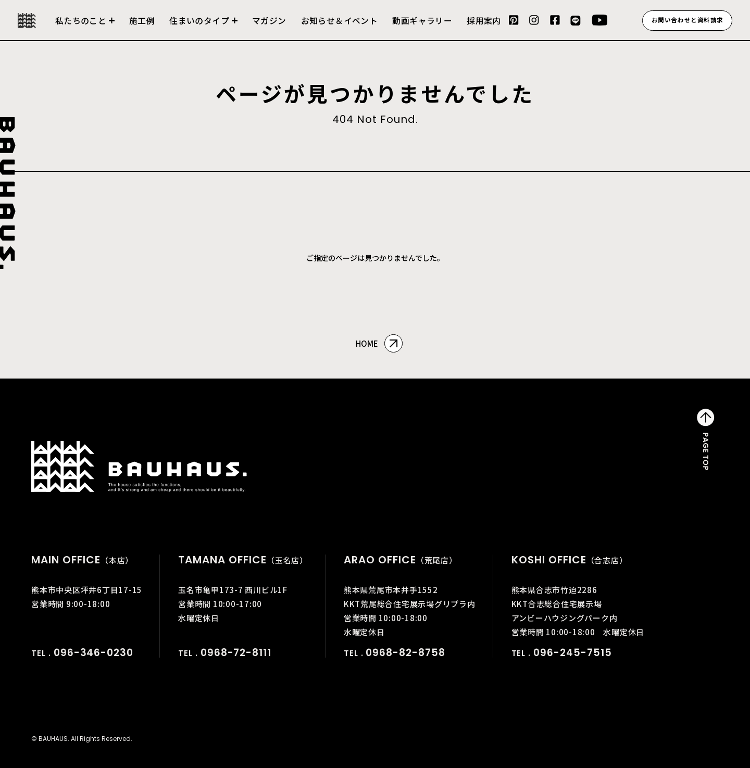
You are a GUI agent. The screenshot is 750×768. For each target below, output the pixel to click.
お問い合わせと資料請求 (687, 20)
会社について (84, 27)
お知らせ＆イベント (339, 21)
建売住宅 (203, 27)
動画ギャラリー (422, 21)
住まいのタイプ (199, 21)
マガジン (269, 21)
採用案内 (484, 21)
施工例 (142, 21)
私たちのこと (80, 21)
